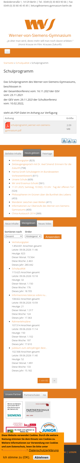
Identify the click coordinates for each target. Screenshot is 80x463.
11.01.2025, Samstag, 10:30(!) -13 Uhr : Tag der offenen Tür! (43, 187)
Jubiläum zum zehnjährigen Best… (29, 347)
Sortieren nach (13, 231)
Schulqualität (22, 62)
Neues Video (44, 223)
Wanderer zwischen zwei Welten (29, 202)
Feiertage (47, 153)
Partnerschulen (32, 395)
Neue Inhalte (12, 223)
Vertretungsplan (20, 160)
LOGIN (72, 452)
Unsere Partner (14, 393)
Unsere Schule (19, 179)
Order (28, 231)
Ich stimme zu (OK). (16, 457)
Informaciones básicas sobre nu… (29, 295)
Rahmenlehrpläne (21, 321)
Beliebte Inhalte (13, 153)
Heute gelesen (32, 152)
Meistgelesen (28, 222)
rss (44, 395)
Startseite (8, 62)
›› (54, 380)
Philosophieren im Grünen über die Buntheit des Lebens (41, 194)
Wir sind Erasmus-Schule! (25, 183)
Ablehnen (42, 457)
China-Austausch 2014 (23, 213)
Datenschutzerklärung (15, 450)
